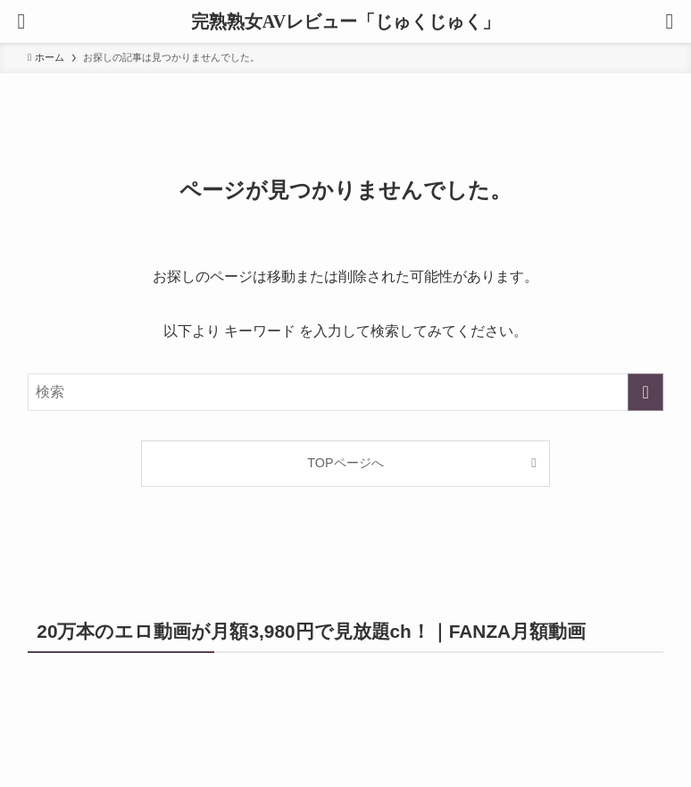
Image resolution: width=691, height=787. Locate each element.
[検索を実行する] (645, 392)
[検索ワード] (345, 392)
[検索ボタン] (669, 21)
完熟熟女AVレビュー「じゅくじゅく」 (345, 21)
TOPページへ (345, 463)
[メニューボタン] (21, 21)
